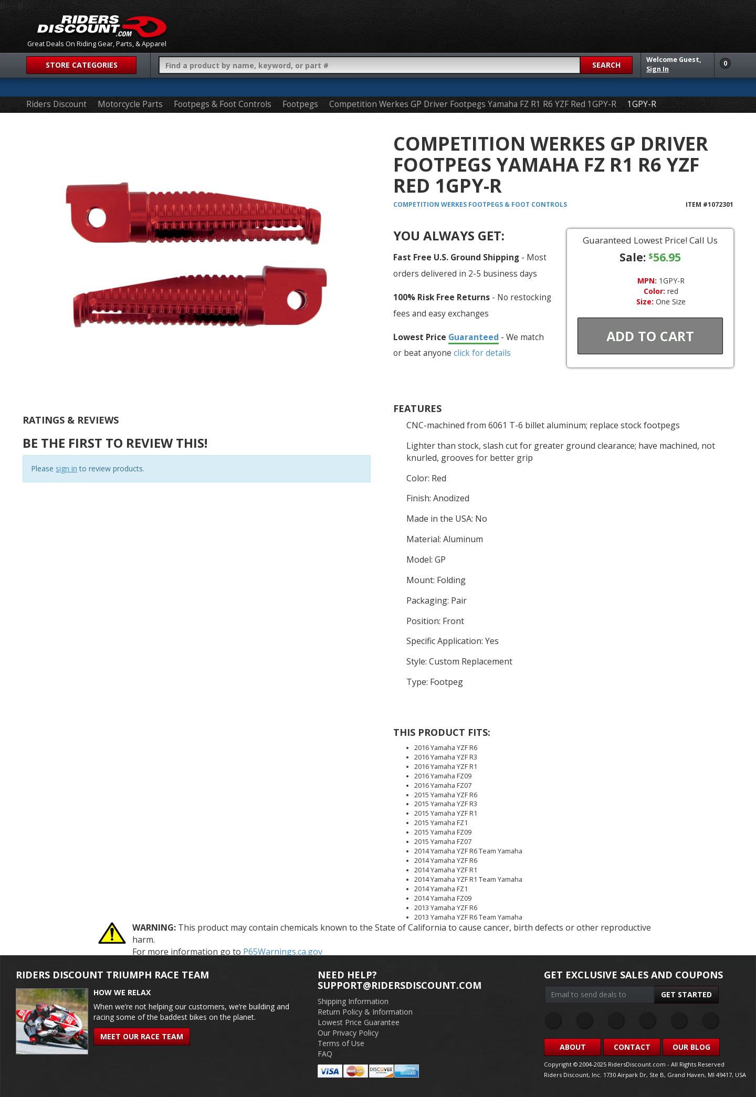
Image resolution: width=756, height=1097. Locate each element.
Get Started (686, 994)
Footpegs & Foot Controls (222, 104)
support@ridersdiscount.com (399, 985)
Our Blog (691, 1047)
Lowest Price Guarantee (359, 1022)
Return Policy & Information (365, 1012)
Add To (650, 336)
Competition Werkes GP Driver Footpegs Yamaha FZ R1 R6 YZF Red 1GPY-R (472, 104)
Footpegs (300, 104)
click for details (482, 352)
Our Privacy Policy (348, 1033)
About (573, 1047)
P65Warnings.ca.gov (282, 951)
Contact (632, 1047)
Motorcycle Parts (130, 104)
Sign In (657, 69)
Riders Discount (56, 104)
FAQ (325, 1054)
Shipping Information (353, 1001)
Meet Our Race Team (141, 1036)
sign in (66, 468)
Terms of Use (341, 1043)
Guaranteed (473, 337)
